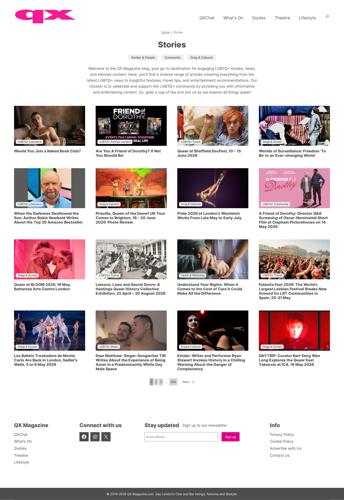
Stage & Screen (272, 141)
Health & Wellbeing (192, 275)
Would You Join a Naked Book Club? (47, 151)
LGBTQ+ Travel (190, 141)
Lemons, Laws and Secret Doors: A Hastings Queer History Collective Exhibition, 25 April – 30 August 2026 (130, 289)
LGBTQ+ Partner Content (115, 141)
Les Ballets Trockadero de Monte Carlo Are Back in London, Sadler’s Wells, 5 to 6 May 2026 (45, 360)
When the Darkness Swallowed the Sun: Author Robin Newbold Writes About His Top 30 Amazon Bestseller (48, 217)
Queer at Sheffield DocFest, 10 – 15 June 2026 (209, 153)
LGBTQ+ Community (275, 204)
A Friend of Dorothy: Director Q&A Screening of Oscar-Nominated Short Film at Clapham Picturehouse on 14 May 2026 (293, 220)
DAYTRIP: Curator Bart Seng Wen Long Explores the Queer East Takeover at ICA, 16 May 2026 (289, 360)
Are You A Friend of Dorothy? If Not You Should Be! (128, 153)
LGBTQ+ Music (108, 346)
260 (173, 382)
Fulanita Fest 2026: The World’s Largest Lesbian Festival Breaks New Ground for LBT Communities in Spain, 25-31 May (293, 291)
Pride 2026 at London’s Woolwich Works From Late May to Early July (209, 215)
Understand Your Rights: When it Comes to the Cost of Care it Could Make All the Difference (209, 289)
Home (165, 32)
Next (188, 381)
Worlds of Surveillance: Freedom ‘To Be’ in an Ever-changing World (292, 153)
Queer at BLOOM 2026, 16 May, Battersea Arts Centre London (42, 286)
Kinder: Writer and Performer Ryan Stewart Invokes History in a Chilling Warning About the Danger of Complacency (211, 362)
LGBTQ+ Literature (29, 141)
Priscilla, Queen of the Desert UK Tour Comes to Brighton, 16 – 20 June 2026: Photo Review (130, 217)
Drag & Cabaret (109, 204)
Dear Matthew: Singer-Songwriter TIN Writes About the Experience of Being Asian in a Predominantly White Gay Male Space (131, 362)
